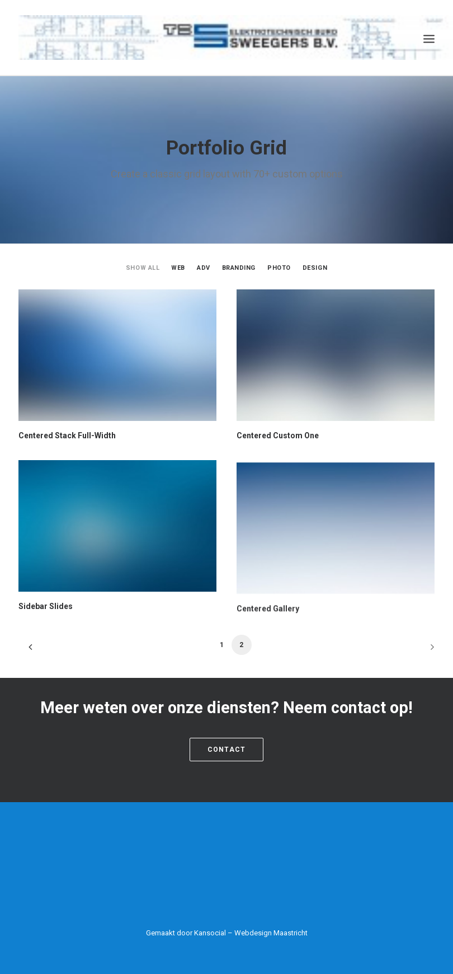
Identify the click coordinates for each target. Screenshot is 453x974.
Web (178, 267)
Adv (203, 267)
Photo (279, 267)
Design (315, 267)
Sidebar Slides (45, 653)
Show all (142, 267)
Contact (226, 749)
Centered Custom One (278, 435)
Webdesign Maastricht (271, 932)
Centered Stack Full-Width (67, 435)
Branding (239, 267)
